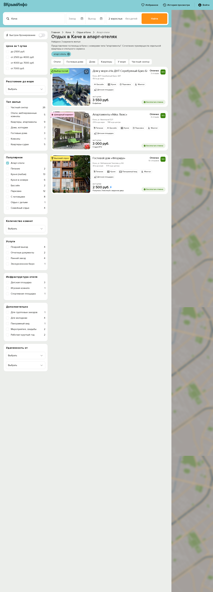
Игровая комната (28, 288)
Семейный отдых (28, 208)
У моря (122, 61)
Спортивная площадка (28, 293)
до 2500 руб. (18, 51)
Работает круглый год (28, 334)
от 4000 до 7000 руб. (22, 62)
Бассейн (28, 185)
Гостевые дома (28, 133)
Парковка (28, 191)
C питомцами (28, 196)
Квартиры (106, 61)
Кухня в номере (28, 180)
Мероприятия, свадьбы (28, 329)
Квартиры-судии (28, 144)
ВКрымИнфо (15, 5)
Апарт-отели (17, 163)
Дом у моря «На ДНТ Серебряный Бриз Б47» (122, 71)
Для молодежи (28, 318)
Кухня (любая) (28, 174)
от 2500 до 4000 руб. (22, 57)
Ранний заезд (28, 258)
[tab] (67, 102)
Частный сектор (28, 107)
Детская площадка (28, 282)
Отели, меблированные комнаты (28, 115)
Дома (92, 61)
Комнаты (28, 138)
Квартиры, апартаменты (28, 122)
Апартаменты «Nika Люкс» (110, 114)
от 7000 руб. (18, 68)
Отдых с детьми (28, 202)
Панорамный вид (28, 323)
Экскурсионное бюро (28, 263)
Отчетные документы (28, 252)
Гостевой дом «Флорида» (109, 158)
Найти (154, 18)
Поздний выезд (28, 247)
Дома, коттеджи (28, 127)
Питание (28, 168)
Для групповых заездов (28, 312)
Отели (57, 61)
